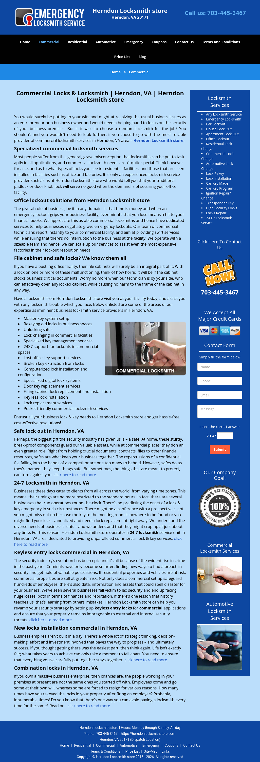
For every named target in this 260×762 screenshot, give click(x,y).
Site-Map (150, 751)
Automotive (105, 41)
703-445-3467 (226, 13)
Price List (122, 56)
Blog (142, 56)
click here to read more (75, 474)
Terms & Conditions (105, 751)
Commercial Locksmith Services (219, 548)
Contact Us (184, 41)
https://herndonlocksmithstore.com (148, 734)
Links (166, 751)
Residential (77, 41)
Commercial (49, 41)
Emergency (133, 41)
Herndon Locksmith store (158, 140)
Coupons (159, 41)
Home (25, 41)
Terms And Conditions (221, 41)
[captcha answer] (225, 435)
